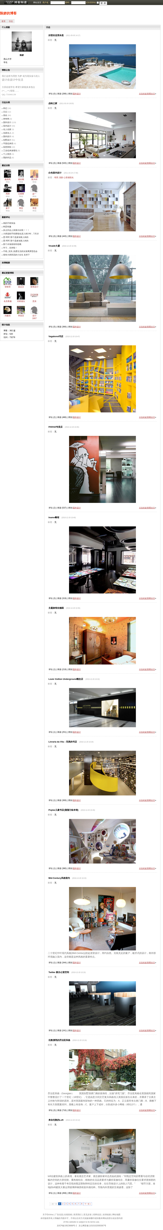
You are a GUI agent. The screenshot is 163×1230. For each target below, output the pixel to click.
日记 (5, 112)
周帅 (8, 194)
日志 (11, 21)
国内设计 (7, 136)
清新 (61, 177)
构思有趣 (7, 226)
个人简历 (7, 154)
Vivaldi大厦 (54, 246)
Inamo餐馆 (53, 517)
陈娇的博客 (8, 13)
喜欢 (5, 115)
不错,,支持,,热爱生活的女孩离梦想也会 (20, 251)
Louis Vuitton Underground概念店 (65, 679)
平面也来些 (8, 143)
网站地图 (116, 1214)
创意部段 (7, 147)
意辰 (34, 301)
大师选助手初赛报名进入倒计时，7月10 (21, 234)
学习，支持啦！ (10, 248)
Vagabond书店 (55, 336)
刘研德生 (21, 301)
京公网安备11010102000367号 (92, 1225)
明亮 (56, 177)
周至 (21, 208)
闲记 (5, 108)
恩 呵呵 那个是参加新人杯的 (15, 237)
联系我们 (78, 1214)
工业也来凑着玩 (10, 150)
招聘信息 (97, 1214)
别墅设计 (7, 140)
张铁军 (8, 287)
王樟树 (21, 194)
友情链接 (107, 1214)
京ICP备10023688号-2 (67, 1225)
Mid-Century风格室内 (59, 878)
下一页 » (87, 1204)
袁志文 (21, 287)
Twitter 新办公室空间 (58, 972)
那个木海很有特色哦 (12, 244)
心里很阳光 (69, 177)
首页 (4, 21)
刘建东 (8, 315)
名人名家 (7, 129)
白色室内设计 (55, 172)
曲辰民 (8, 179)
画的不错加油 (9, 223)
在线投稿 (68, 1214)
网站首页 (37, 2)
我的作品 (7, 157)
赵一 (34, 194)
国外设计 (7, 122)
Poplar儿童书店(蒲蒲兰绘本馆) (63, 810)
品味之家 (52, 103)
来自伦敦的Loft (56, 1120)
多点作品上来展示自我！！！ (16, 230)
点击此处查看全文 (147, 94)
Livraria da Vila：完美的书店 (62, 741)
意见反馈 (87, 1214)
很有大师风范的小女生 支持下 (16, 255)
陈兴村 (34, 179)
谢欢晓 (21, 179)
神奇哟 (6, 119)
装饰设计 (34, 287)
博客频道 (16, 2)
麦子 (8, 208)
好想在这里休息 (56, 35)
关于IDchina (48, 1214)
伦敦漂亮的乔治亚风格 (59, 1040)
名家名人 (7, 133)
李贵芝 (21, 315)
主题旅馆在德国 (56, 608)
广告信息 (59, 1214)
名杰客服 (8, 301)
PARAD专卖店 (55, 427)
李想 (34, 208)
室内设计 (7, 126)
